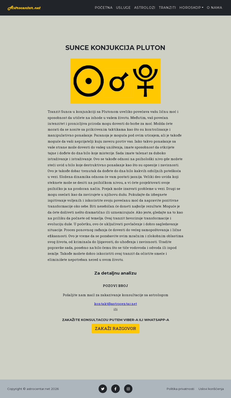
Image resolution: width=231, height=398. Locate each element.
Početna (104, 8)
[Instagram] (128, 388)
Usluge (123, 8)
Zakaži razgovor (115, 328)
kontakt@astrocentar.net (115, 303)
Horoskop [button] (190, 8)
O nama (214, 8)
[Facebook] (115, 388)
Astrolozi (144, 8)
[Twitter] (103, 388)
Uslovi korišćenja (211, 389)
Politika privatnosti (180, 389)
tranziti (167, 8)
